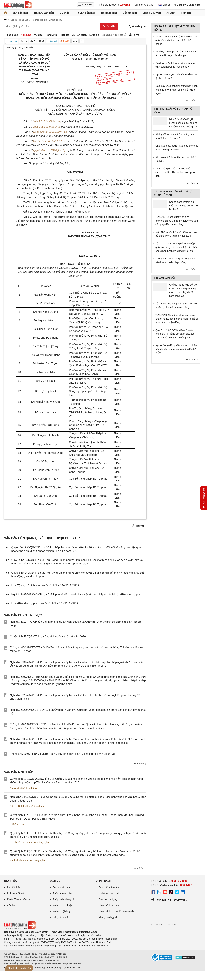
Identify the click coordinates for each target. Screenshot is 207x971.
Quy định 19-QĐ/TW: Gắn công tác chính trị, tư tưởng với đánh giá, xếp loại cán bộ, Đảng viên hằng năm (174, 334)
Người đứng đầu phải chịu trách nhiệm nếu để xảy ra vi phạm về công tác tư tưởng (176, 349)
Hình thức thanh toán (109, 893)
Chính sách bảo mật (109, 905)
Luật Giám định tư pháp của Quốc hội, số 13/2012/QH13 (44, 603)
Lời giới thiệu (13, 887)
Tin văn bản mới (85, 12)
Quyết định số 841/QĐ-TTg (49, 150)
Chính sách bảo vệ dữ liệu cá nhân (116, 911)
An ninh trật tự (17, 788)
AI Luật (170, 12)
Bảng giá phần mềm (109, 887)
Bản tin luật (130, 12)
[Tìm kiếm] (109, 26)
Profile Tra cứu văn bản (19, 899)
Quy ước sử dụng (108, 899)
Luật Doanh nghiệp (35, 967)
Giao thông (31, 788)
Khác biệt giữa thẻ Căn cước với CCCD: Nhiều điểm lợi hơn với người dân (175, 172)
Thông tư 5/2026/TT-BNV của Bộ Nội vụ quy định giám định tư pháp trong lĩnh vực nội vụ (62, 753)
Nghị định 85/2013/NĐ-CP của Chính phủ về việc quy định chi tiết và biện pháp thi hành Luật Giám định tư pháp (76, 594)
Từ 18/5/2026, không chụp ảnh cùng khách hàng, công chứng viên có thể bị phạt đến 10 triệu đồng (176, 319)
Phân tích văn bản (62, 893)
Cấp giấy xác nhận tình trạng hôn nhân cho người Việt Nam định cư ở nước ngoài (176, 89)
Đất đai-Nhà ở (25, 806)
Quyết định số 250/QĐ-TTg (49, 141)
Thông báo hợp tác (108, 917)
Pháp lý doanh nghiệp (64, 899)
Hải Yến (138, 525)
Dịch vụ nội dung (62, 911)
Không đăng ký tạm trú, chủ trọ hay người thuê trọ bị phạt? (183, 205)
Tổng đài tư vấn (61, 917)
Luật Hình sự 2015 (71, 967)
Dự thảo (64, 12)
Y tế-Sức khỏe (17, 824)
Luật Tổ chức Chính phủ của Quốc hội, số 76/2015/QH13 (45, 585)
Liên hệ (11, 905)
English (164, 4)
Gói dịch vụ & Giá (143, 4)
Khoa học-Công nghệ (38, 842)
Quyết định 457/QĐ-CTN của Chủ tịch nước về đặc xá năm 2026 (48, 636)
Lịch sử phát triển (16, 893)
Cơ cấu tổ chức (18, 842)
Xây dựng (39, 806)
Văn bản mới (20, 12)
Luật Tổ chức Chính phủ (47, 121)
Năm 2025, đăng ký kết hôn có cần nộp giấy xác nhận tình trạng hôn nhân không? (176, 40)
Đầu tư (13, 806)
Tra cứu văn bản (44, 12)
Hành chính (16, 860)
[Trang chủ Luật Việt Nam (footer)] (20, 928)
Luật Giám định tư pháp (46, 126)
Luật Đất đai (53, 967)
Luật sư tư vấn (152, 12)
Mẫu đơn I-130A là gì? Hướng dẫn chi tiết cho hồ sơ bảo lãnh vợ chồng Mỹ (183, 123)
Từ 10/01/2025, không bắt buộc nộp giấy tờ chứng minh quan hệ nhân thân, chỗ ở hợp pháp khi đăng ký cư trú (176, 247)
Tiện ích (186, 12)
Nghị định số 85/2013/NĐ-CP (50, 132)
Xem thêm (140, 763)
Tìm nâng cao (137, 26)
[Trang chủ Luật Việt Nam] (18, 5)
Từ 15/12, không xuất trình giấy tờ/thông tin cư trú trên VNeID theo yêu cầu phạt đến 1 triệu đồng (176, 221)
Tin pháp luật (109, 12)
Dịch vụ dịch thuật (62, 905)
